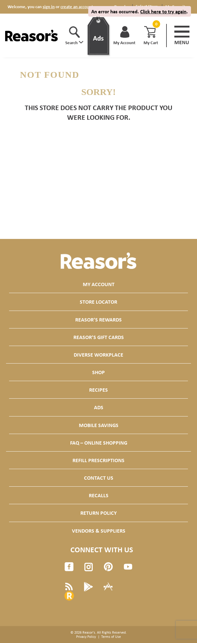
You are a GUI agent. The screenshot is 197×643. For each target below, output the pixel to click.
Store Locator (98, 302)
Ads (98, 407)
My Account (99, 284)
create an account (76, 6)
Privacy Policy (86, 637)
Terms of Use (111, 637)
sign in (49, 6)
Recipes (98, 390)
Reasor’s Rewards (98, 319)
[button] (74, 35)
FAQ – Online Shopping (98, 442)
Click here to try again (163, 11)
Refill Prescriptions (98, 460)
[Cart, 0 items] (155, 24)
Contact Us (98, 478)
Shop (98, 372)
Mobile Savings (98, 425)
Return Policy (98, 513)
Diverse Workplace (98, 354)
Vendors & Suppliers (98, 530)
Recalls (98, 495)
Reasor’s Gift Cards (98, 337)
